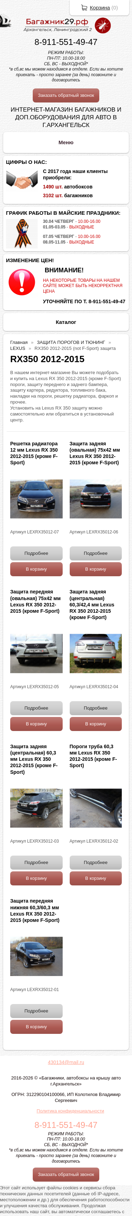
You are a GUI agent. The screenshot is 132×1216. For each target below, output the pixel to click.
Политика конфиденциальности (70, 1111)
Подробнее (36, 553)
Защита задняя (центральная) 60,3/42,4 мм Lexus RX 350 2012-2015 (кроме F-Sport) (92, 604)
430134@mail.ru (66, 1062)
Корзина (100, 8)
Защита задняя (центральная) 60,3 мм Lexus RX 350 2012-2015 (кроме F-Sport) (34, 759)
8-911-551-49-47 (66, 42)
